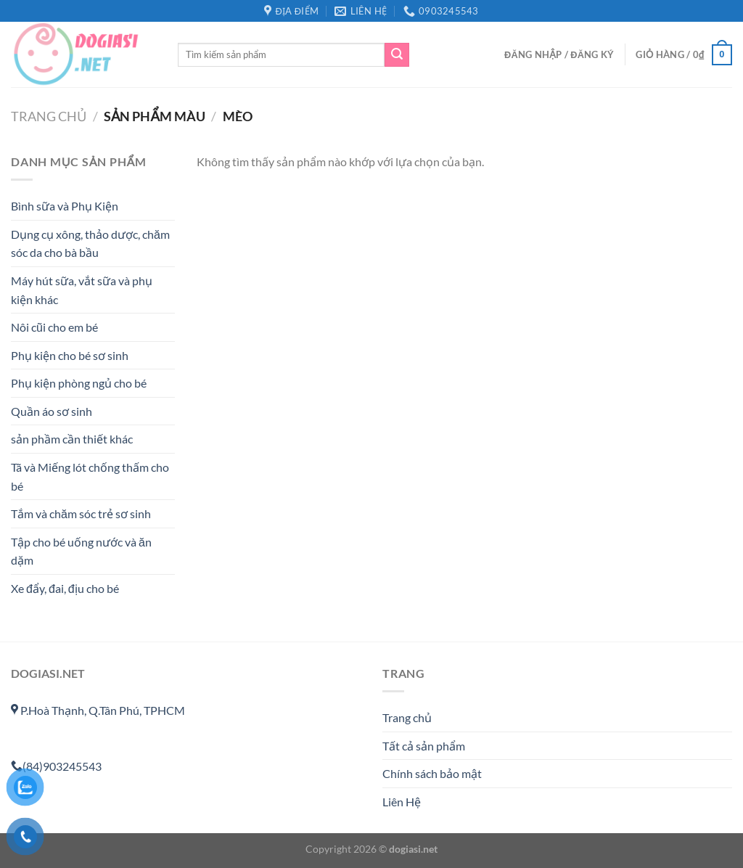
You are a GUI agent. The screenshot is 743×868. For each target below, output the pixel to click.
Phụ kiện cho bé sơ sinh (69, 355)
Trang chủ (48, 116)
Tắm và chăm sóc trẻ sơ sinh (81, 514)
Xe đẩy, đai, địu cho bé (65, 589)
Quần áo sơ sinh (51, 411)
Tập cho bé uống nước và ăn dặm (81, 551)
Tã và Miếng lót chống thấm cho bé (90, 477)
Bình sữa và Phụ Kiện (64, 206)
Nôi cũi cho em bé (54, 328)
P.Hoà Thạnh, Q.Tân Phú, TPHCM (98, 710)
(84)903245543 (56, 766)
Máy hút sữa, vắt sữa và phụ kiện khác (81, 290)
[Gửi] (397, 55)
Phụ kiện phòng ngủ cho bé (79, 383)
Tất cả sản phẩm (423, 746)
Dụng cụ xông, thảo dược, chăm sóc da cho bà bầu (90, 243)
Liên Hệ (401, 801)
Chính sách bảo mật (432, 773)
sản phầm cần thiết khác (72, 439)
